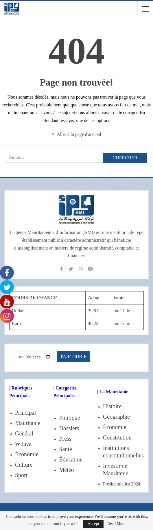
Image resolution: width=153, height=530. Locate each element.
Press (65, 438)
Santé (65, 449)
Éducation (70, 459)
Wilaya (23, 444)
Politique (69, 418)
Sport (21, 475)
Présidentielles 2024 (121, 483)
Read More (116, 524)
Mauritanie (27, 423)
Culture (23, 464)
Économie (26, 454)
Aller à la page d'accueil (76, 134)
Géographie (116, 416)
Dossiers (69, 428)
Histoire (112, 406)
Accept (93, 524)
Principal (25, 412)
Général (24, 433)
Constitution (117, 437)
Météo (66, 470)
